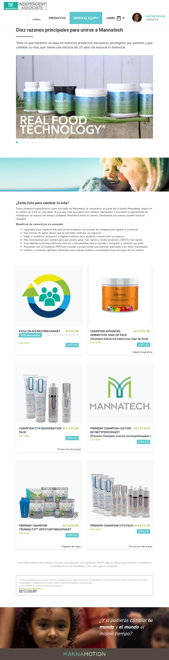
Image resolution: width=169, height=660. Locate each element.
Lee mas (24, 342)
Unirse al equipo (85, 18)
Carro (115, 18)
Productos (57, 18)
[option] (84, 97)
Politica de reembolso (30, 588)
